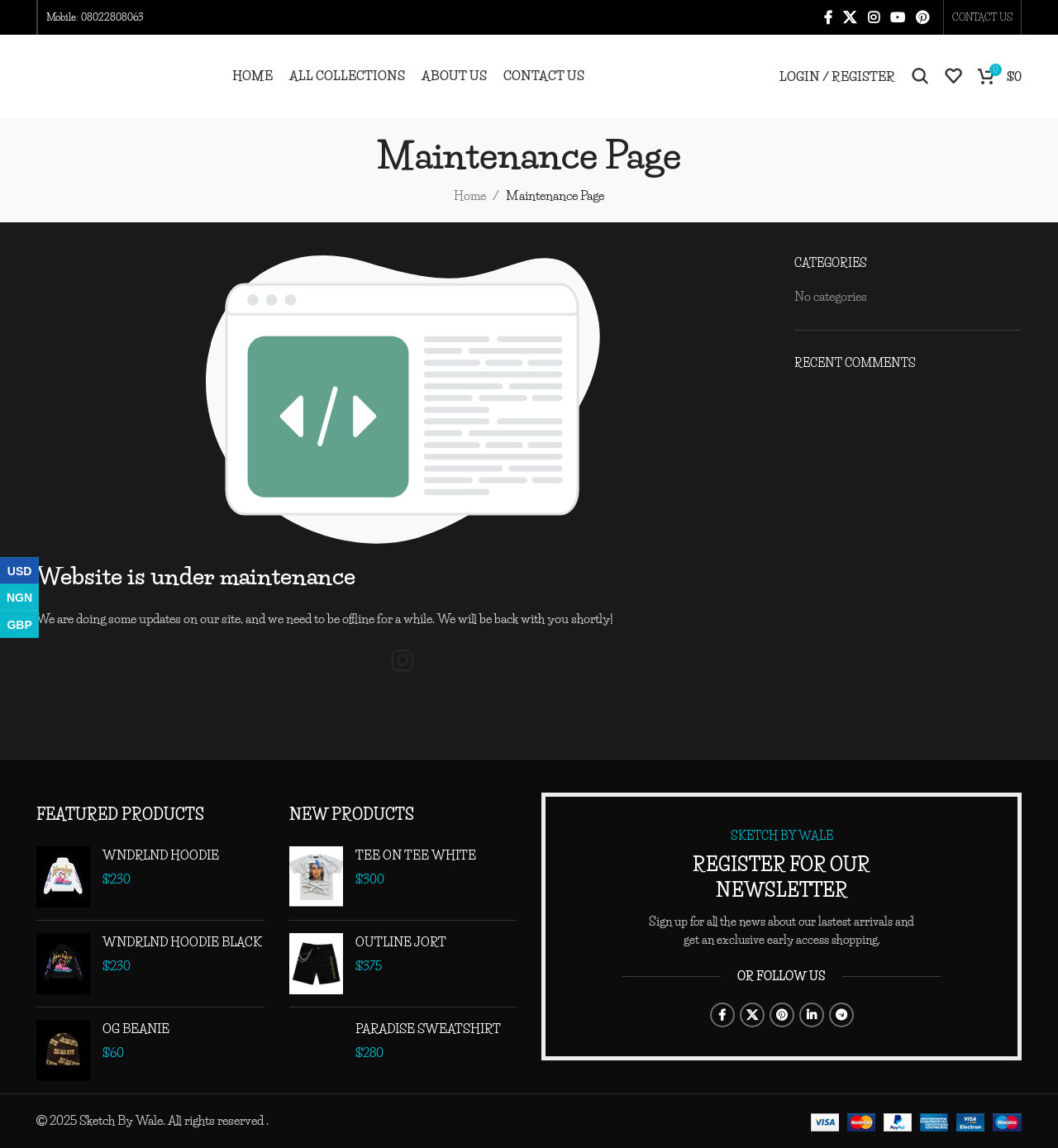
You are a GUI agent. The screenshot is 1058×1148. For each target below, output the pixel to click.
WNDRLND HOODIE (160, 855)
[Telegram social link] (841, 1015)
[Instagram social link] (873, 17)
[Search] (919, 76)
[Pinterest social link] (923, 17)
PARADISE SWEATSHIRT (428, 1028)
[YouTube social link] (897, 17)
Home (470, 195)
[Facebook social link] (827, 17)
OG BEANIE (135, 1028)
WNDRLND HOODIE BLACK (182, 942)
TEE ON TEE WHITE (415, 855)
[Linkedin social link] (811, 1015)
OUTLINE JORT (400, 942)
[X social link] (850, 17)
